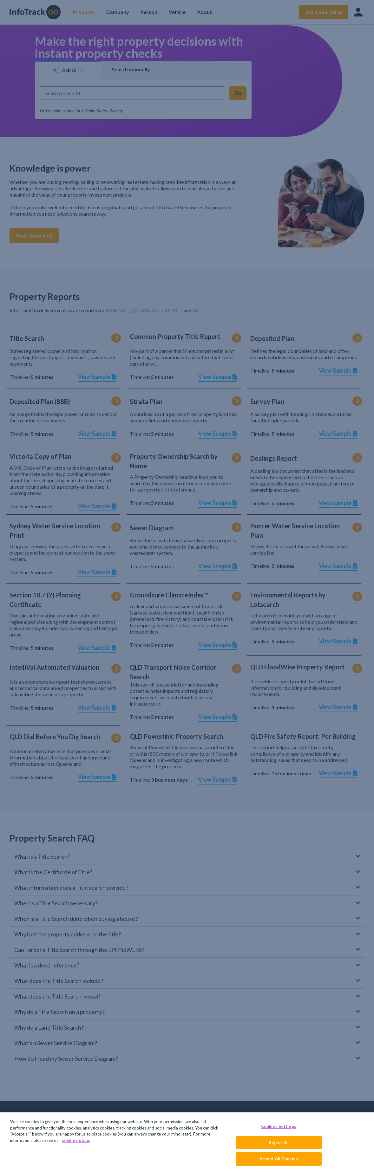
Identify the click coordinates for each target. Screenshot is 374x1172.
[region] (187, 1142)
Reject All (279, 1142)
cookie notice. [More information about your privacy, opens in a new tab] (76, 1140)
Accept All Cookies (278, 1158)
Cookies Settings (278, 1126)
